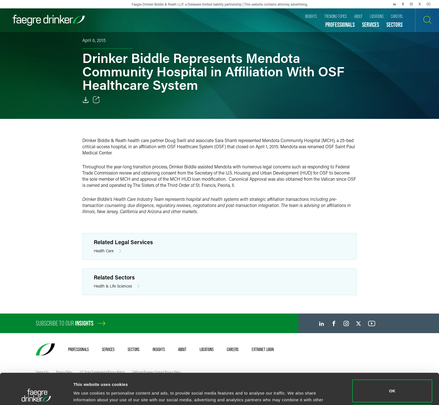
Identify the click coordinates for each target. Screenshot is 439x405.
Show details (86, 392)
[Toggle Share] (96, 99)
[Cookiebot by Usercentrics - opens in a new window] (36, 394)
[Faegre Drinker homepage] (49, 20)
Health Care (107, 251)
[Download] (85, 99)
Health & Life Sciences (116, 286)
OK (392, 361)
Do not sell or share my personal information (392, 386)
